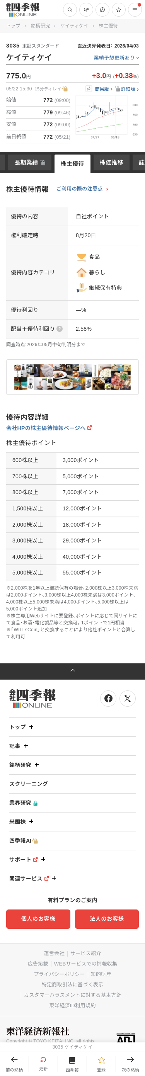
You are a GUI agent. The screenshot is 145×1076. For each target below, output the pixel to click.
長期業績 (26, 162)
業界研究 (23, 803)
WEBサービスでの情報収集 (86, 964)
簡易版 (102, 89)
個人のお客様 (38, 919)
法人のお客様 (107, 919)
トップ (13, 26)
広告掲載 (38, 964)
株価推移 (111, 162)
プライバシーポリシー (59, 974)
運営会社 (54, 953)
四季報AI (23, 841)
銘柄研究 (40, 26)
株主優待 (72, 163)
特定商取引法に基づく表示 (73, 985)
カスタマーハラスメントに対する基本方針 (72, 995)
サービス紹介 (85, 953)
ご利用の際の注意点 (79, 189)
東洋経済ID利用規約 (72, 1005)
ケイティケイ (74, 26)
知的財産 (101, 974)
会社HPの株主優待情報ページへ (46, 428)
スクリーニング (28, 784)
